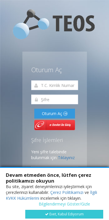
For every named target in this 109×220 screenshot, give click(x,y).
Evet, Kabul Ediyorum (64, 214)
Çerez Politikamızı (66, 192)
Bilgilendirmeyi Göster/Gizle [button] (64, 204)
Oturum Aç (54, 113)
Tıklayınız (66, 157)
